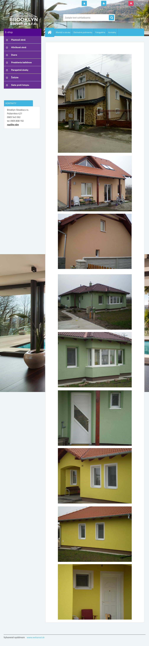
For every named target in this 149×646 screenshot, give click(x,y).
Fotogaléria (100, 32)
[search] (111, 18)
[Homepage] (51, 32)
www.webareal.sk (35, 637)
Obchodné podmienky (82, 32)
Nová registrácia (115, 3)
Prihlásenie (94, 3)
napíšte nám (13, 124)
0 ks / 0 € (139, 3)
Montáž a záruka (63, 32)
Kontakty (112, 32)
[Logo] (24, 17)
